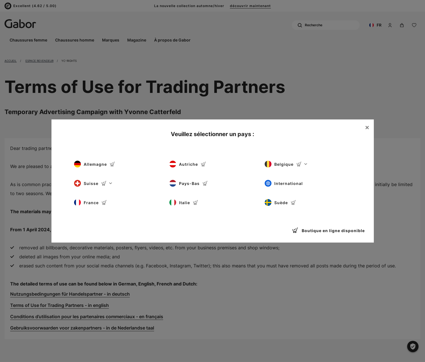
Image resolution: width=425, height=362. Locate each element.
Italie (183, 202)
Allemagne (94, 164)
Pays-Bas (188, 183)
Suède (280, 202)
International (284, 183)
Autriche (187, 164)
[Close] (367, 127)
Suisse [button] (93, 183)
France (90, 202)
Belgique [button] (286, 164)
